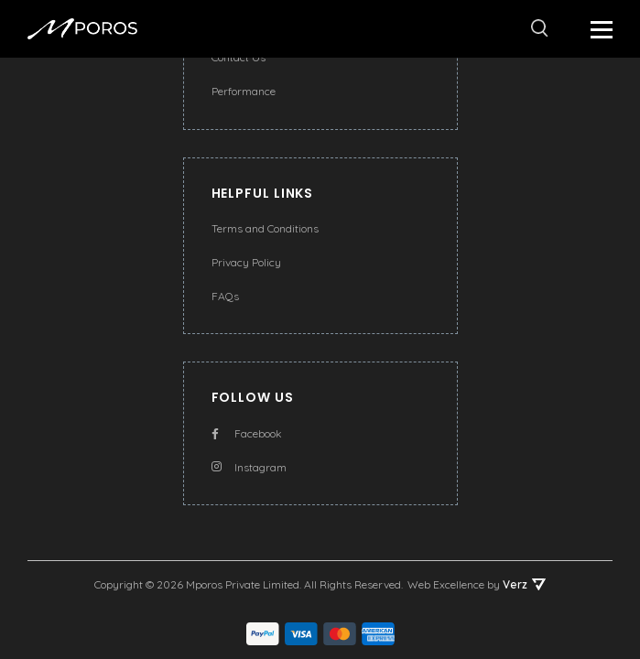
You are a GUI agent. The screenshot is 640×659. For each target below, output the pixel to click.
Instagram (249, 467)
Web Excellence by (476, 584)
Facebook (247, 433)
